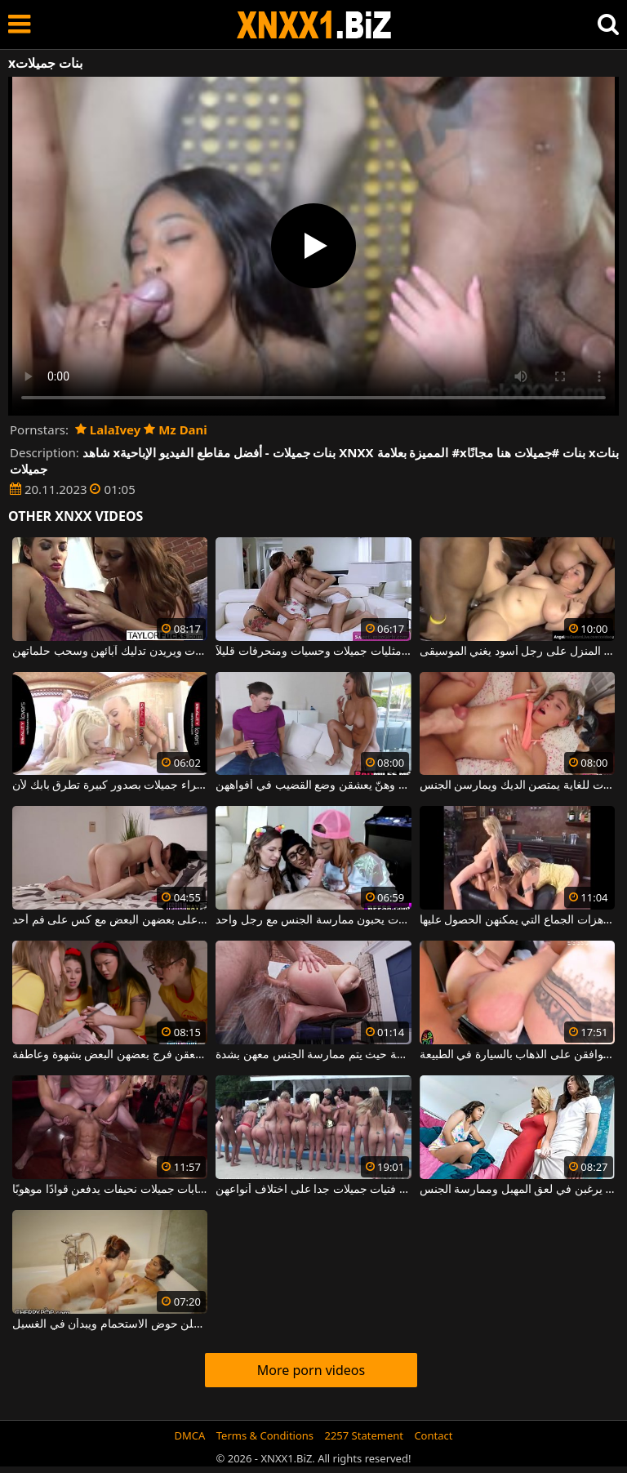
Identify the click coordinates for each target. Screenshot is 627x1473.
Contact (433, 1435)
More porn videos (311, 1370)
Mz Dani (175, 429)
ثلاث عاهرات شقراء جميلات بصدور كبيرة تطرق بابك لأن (109, 785)
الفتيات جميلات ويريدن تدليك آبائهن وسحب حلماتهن (109, 651)
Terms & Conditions (265, 1435)
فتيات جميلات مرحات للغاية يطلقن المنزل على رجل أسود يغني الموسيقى (517, 651)
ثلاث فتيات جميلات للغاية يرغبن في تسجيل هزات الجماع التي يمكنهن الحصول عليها (517, 920)
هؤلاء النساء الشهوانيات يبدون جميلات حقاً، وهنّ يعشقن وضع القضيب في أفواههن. (313, 785)
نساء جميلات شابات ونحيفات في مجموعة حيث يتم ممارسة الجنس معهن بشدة (313, 1054)
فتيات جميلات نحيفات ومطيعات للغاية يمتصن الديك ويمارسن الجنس (517, 785)
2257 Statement (363, 1435)
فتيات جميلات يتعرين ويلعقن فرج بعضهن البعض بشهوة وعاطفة (109, 1054)
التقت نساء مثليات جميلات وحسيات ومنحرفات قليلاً (313, 651)
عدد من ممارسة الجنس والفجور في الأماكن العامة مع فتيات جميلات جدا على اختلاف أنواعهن (313, 1189)
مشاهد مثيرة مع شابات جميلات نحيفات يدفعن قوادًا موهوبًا (109, 1189)
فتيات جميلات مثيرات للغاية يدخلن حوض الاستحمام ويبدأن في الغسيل (109, 1324)
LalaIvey (107, 429)
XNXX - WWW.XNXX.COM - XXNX (314, 25)
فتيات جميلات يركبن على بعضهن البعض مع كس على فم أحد (109, 920)
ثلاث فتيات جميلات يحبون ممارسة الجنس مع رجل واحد (313, 920)
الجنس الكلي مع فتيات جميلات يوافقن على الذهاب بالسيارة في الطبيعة (517, 1054)
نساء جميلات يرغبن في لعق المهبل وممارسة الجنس (517, 1189)
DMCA (190, 1435)
